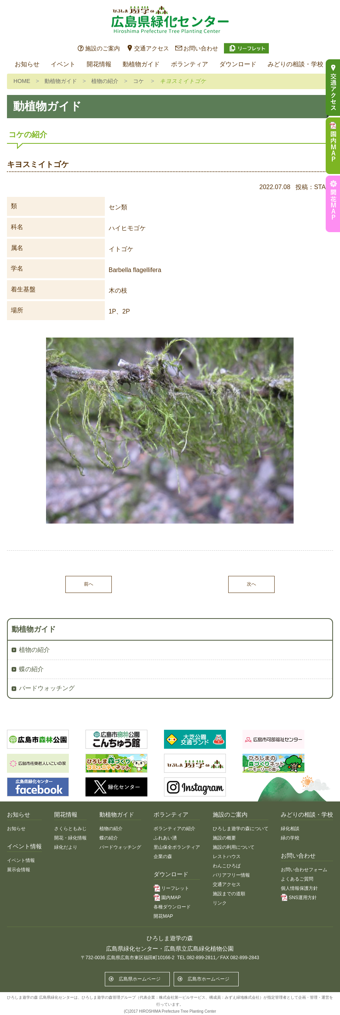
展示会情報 (18, 869)
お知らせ (27, 64)
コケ (138, 81)
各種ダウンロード (172, 907)
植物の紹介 (104, 81)
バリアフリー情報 (231, 875)
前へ (88, 584)
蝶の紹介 (31, 669)
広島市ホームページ (208, 979)
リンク (220, 903)
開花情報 (99, 64)
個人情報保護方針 (299, 888)
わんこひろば (227, 866)
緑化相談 (290, 828)
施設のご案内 (102, 48)
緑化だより (65, 847)
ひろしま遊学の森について (240, 828)
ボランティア (189, 64)
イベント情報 (21, 860)
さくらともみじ (70, 828)
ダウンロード (237, 64)
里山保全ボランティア (177, 847)
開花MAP (163, 916)
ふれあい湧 (165, 838)
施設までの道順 (229, 893)
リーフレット (175, 888)
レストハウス (227, 856)
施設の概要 (224, 838)
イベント (63, 64)
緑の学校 (290, 838)
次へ (251, 584)
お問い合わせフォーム (304, 869)
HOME (22, 81)
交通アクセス (151, 48)
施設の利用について (234, 847)
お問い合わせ (200, 48)
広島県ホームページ (140, 979)
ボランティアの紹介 (174, 828)
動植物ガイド (141, 64)
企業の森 (163, 856)
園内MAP (171, 897)
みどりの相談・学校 (295, 64)
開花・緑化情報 (70, 838)
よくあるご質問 (297, 879)
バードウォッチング (47, 688)
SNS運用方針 (303, 897)
